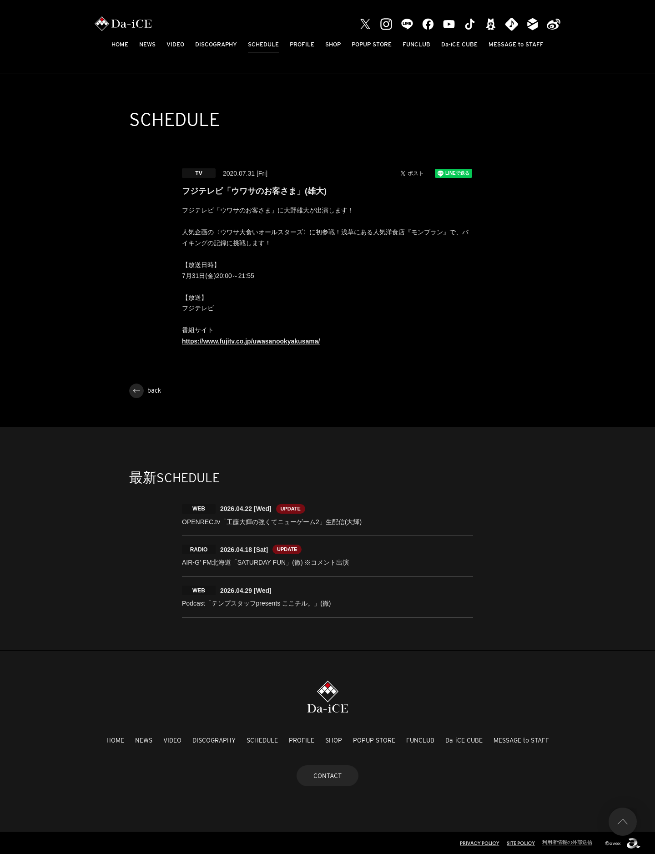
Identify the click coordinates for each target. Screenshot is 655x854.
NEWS (147, 44)
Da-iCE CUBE (459, 44)
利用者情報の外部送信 (567, 841)
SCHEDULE (263, 44)
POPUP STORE (372, 44)
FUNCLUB (416, 44)
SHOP (333, 44)
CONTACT (327, 774)
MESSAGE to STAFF (516, 44)
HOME (119, 44)
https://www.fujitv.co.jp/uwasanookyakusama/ (251, 341)
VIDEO (175, 44)
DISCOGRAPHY (216, 44)
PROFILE (302, 44)
